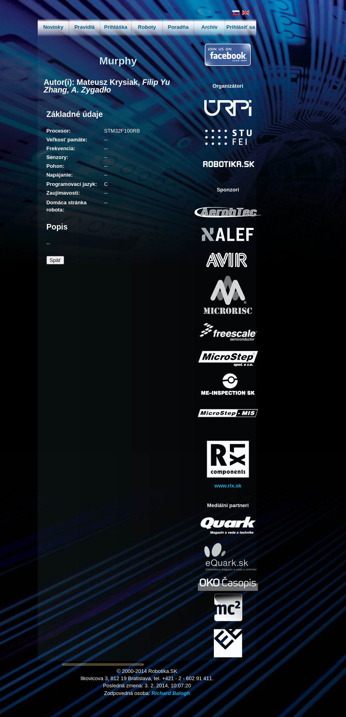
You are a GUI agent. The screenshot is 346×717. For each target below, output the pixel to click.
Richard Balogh (170, 693)
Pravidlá (84, 27)
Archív (209, 27)
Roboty (147, 27)
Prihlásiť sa (240, 27)
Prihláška (115, 27)
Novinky (53, 27)
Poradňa (178, 27)
